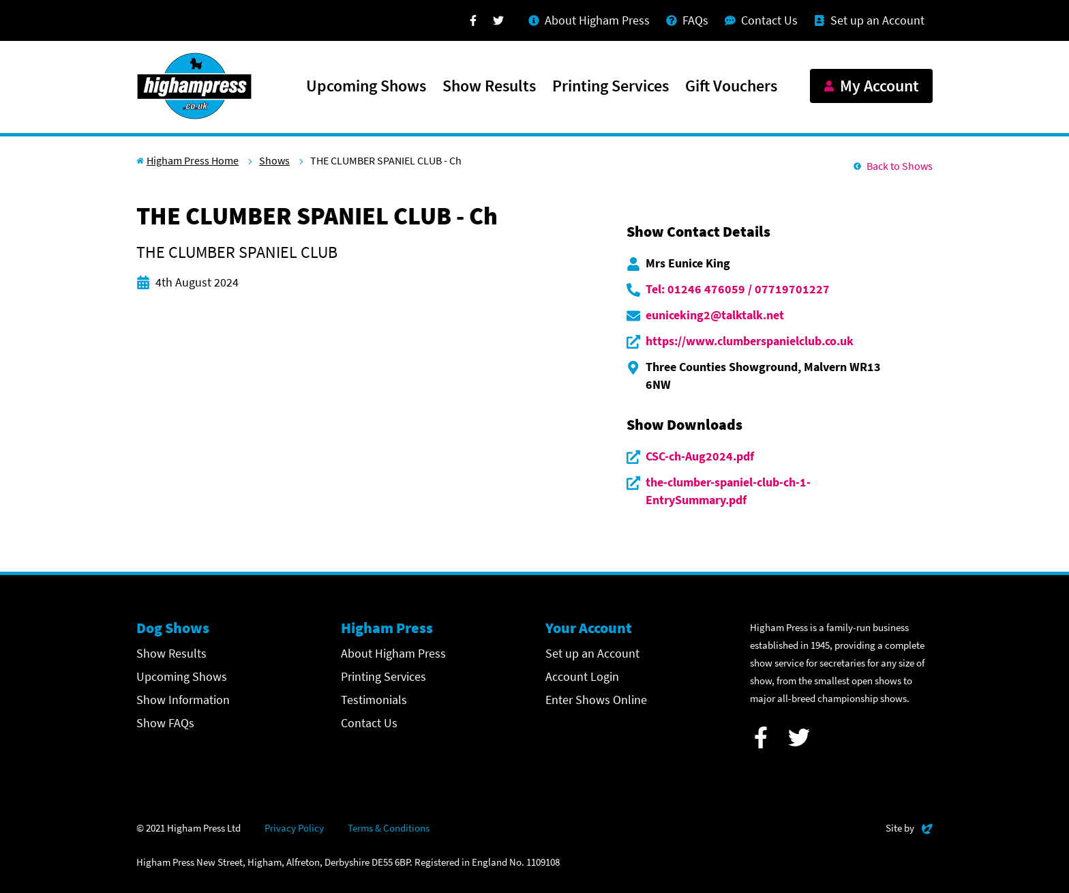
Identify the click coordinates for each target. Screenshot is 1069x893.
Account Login (582, 676)
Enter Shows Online (596, 699)
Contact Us (369, 723)
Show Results (489, 86)
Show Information (183, 699)
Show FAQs (165, 723)
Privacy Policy (294, 827)
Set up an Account (592, 653)
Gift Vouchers (731, 86)
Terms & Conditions (389, 827)
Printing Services (610, 86)
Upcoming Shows (366, 86)
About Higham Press (393, 653)
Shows (274, 160)
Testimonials (374, 699)
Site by (909, 826)
